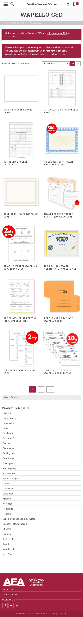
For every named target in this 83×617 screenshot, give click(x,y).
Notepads (7, 503)
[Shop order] (56, 63)
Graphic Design (10, 478)
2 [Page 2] (41, 389)
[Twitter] (11, 605)
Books (6, 428)
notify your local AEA (57, 33)
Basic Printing (9, 418)
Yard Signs (8, 554)
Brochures (8, 433)
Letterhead (8, 493)
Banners (7, 413)
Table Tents (8, 539)
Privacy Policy (11, 594)
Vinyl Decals (9, 549)
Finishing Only (9, 468)
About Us (8, 590)
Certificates (8, 458)
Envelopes (8, 463)
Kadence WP (62, 614)
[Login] (68, 4)
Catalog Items (9, 453)
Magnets (7, 498)
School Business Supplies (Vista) (19, 519)
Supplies (7, 534)
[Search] (12, 4)
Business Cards (10, 438)
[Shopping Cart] (76, 4)
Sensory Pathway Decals (15, 524)
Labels (6, 483)
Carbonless (8, 448)
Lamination (8, 488)
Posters (7, 514)
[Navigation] (5, 4)
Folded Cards (9, 473)
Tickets (6, 544)
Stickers (7, 529)
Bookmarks (8, 423)
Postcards (8, 508)
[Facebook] (5, 605)
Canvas (6, 443)
